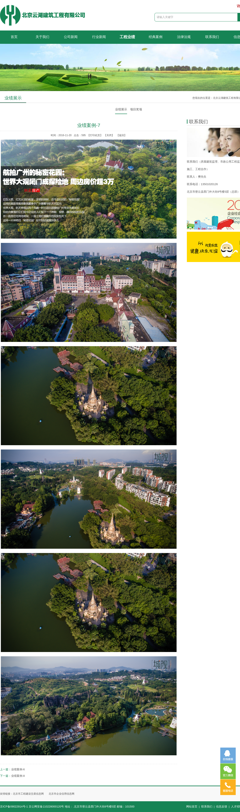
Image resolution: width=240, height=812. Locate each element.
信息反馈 (221, 806)
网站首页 (191, 806)
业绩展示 (121, 109)
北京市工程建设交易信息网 (28, 793)
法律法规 (184, 37)
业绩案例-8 (18, 775)
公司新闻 (71, 37)
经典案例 (155, 37)
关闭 (109, 135)
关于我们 (42, 37)
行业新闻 (99, 37)
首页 (14, 37)
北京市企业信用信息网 (61, 793)
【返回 (120, 135)
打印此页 (95, 135)
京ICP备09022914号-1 (14, 806)
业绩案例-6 (18, 769)
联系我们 (212, 37)
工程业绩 (127, 37)
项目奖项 (136, 109)
